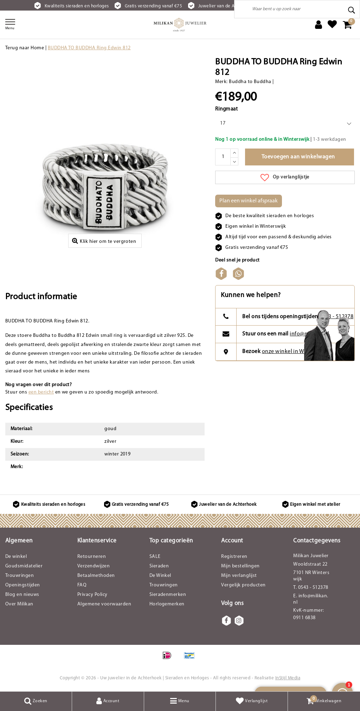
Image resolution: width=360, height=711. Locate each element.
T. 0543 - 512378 (310, 587)
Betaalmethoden (96, 575)
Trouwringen (19, 575)
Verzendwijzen (93, 566)
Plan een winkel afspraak (248, 201)
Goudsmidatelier (24, 566)
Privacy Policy (92, 594)
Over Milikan (19, 604)
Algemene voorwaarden (104, 604)
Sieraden (159, 566)
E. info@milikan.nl (310, 599)
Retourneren (91, 556)
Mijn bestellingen (240, 566)
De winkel (16, 556)
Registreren (234, 556)
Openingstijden (22, 585)
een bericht (41, 392)
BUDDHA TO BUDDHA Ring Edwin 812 (89, 48)
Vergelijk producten (243, 585)
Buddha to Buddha (250, 81)
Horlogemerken (167, 604)
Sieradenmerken (167, 594)
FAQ (81, 585)
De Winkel (160, 575)
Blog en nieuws (22, 594)
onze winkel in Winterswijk (295, 351)
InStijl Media (287, 678)
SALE (155, 556)
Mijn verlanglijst (239, 575)
